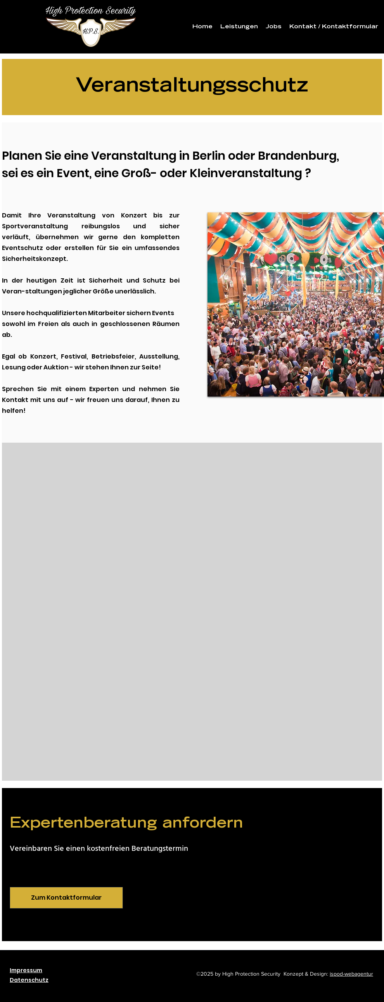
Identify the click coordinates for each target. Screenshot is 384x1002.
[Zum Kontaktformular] (66, 898)
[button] (239, 27)
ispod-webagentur (351, 974)
